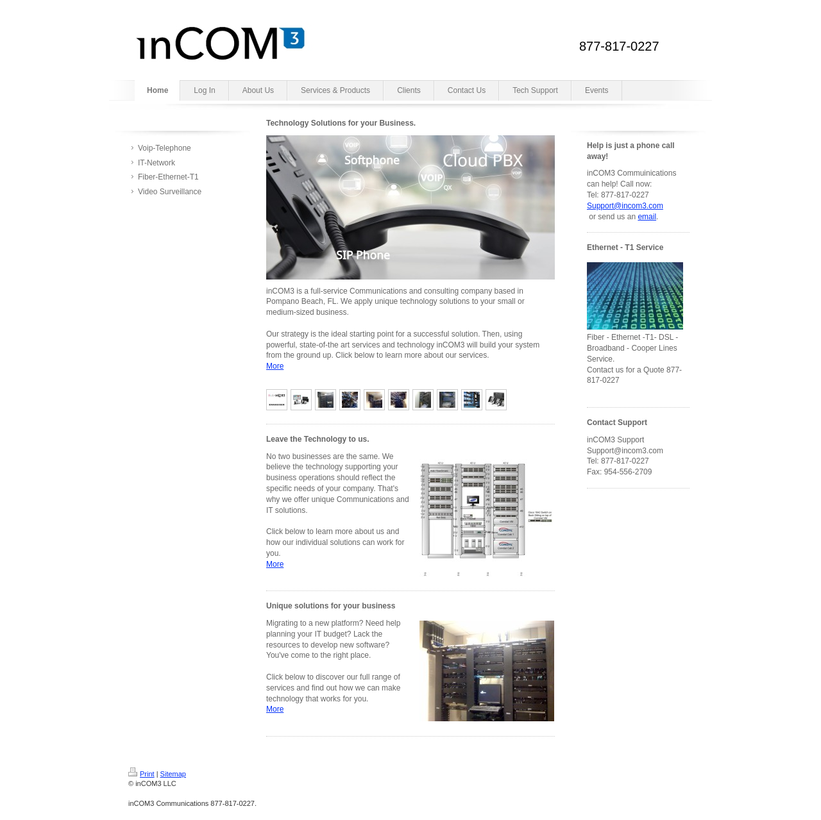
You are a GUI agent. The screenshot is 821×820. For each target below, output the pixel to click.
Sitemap (173, 774)
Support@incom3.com (625, 205)
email (647, 216)
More (275, 366)
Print (141, 774)
